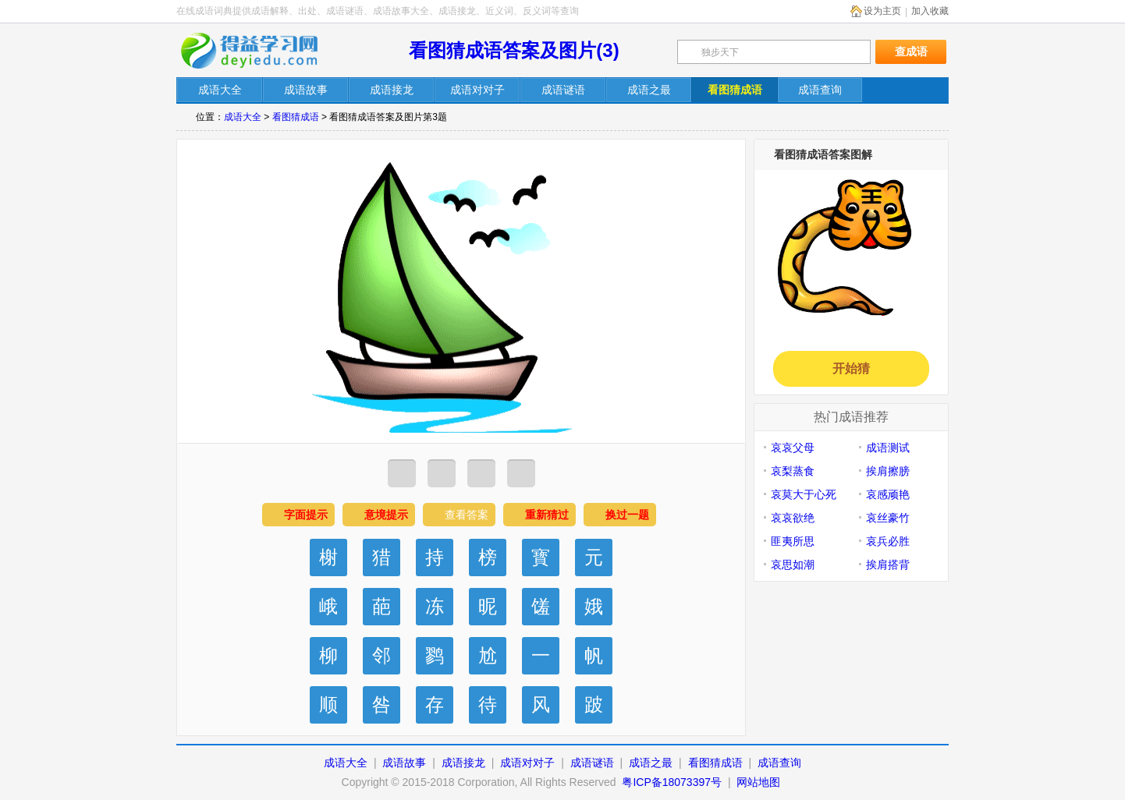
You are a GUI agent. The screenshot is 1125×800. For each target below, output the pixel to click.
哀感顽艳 (888, 494)
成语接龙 (463, 762)
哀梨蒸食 (792, 471)
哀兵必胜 (888, 541)
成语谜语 (592, 762)
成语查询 (779, 762)
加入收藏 (930, 10)
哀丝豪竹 (888, 518)
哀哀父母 (792, 447)
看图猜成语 (295, 117)
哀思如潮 (792, 564)
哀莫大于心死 (803, 494)
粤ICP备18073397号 (673, 782)
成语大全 (242, 117)
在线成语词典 (259, 50)
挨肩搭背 (888, 564)
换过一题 (627, 514)
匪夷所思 (792, 541)
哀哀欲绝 (792, 518)
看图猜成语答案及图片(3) (514, 50)
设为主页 (882, 10)
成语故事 (404, 762)
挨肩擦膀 (888, 471)
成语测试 (888, 447)
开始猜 (851, 368)
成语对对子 (527, 762)
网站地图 (758, 782)
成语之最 (651, 762)
